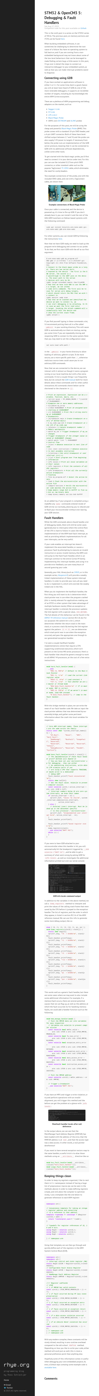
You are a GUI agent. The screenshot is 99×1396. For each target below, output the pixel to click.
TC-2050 (64, 168)
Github (83, 28)
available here (50, 1367)
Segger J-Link (54, 109)
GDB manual (70, 380)
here (63, 39)
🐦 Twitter (8, 1388)
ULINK (73, 120)
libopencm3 (63, 575)
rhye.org (16, 1365)
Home (6, 1380)
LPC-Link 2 (52, 115)
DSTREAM (62, 120)
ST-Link (51, 112)
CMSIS (76, 572)
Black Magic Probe (56, 118)
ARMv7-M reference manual (56, 618)
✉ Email (7, 1385)
